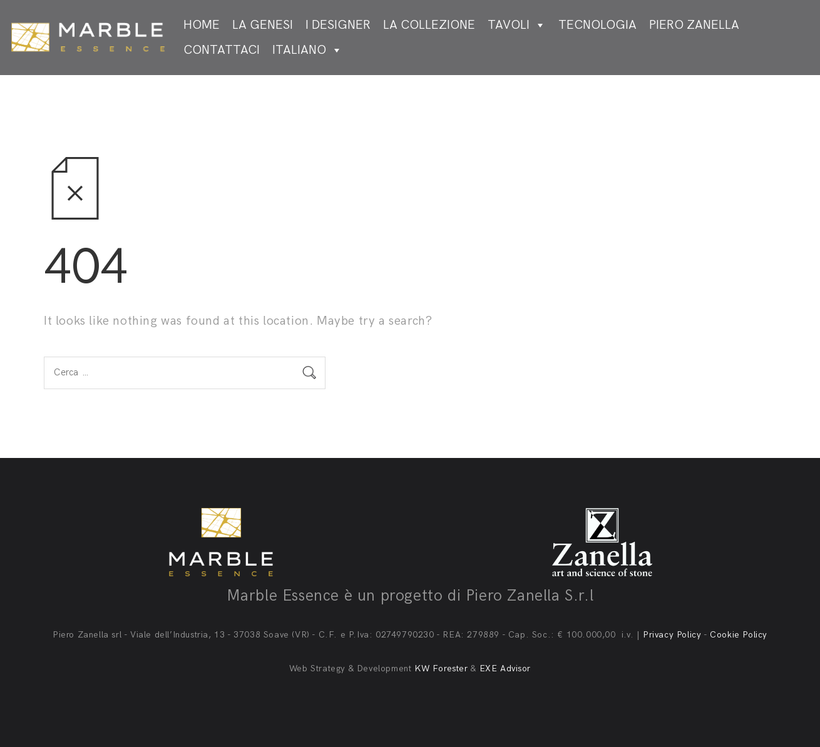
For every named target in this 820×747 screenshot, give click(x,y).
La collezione (429, 25)
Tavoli (517, 25)
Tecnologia (597, 25)
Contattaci (221, 50)
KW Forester (441, 668)
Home (201, 25)
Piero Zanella (694, 25)
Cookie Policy (738, 634)
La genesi (262, 25)
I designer (338, 25)
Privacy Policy (672, 634)
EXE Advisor (505, 668)
